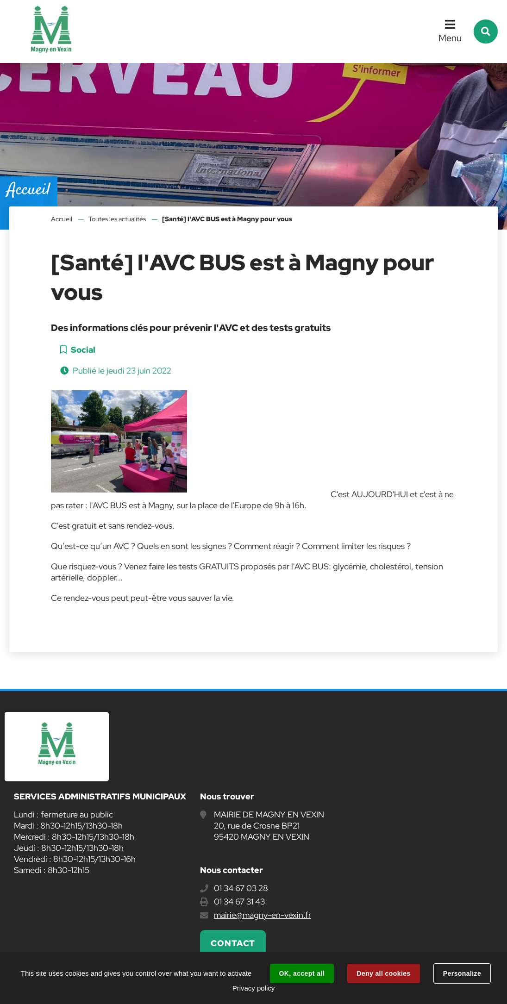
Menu (450, 38)
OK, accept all (302, 973)
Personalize (462, 973)
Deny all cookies (383, 973)
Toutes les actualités (117, 219)
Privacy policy (253, 988)
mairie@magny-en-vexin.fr (262, 915)
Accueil (61, 219)
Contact (233, 943)
